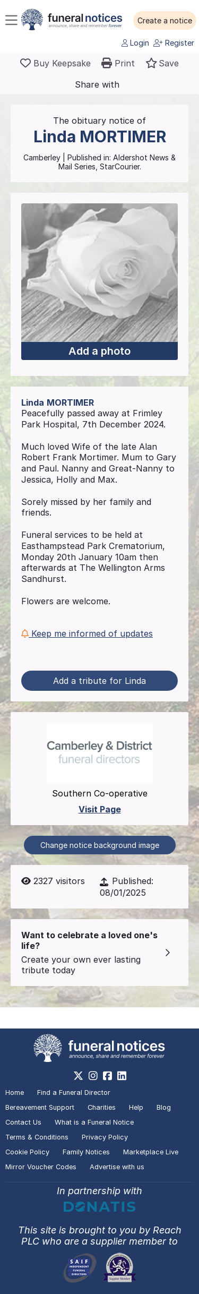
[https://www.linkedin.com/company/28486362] (121, 1075)
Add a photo (99, 351)
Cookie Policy (27, 1152)
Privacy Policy (105, 1137)
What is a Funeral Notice (94, 1122)
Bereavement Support (39, 1107)
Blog (164, 1107)
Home (14, 1092)
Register (173, 42)
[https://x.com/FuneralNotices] (78, 1075)
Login (135, 42)
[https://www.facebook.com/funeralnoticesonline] (107, 1075)
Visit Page (100, 809)
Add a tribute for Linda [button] (99, 680)
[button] (164, 20)
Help (136, 1107)
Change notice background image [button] (99, 845)
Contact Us (23, 1122)
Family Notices (86, 1152)
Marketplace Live (150, 1152)
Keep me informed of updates (87, 633)
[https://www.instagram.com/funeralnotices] (93, 1075)
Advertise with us (117, 1167)
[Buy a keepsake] (55, 63)
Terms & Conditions (36, 1137)
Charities (102, 1107)
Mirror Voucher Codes (40, 1167)
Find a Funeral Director (73, 1092)
